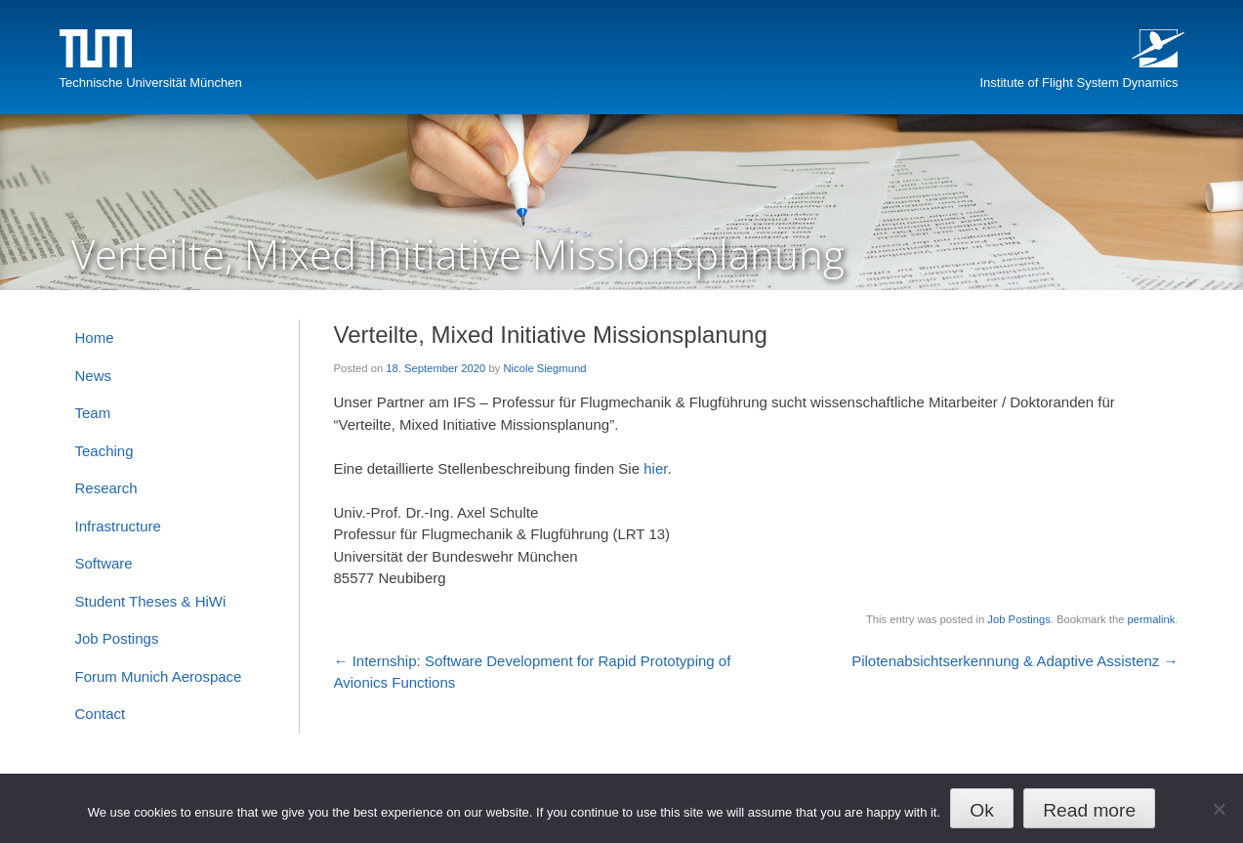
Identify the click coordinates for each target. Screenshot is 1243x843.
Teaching (104, 451)
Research (106, 488)
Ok (982, 810)
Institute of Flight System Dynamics (1078, 82)
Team (93, 412)
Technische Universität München (151, 82)
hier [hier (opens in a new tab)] (655, 468)
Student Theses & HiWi (151, 601)
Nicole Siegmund (544, 368)
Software (104, 563)
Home (94, 337)
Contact (100, 713)
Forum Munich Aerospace (158, 676)
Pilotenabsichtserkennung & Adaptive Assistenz (1014, 661)
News (93, 375)
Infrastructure (118, 526)
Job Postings (1018, 619)
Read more (1089, 810)
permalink (1152, 619)
